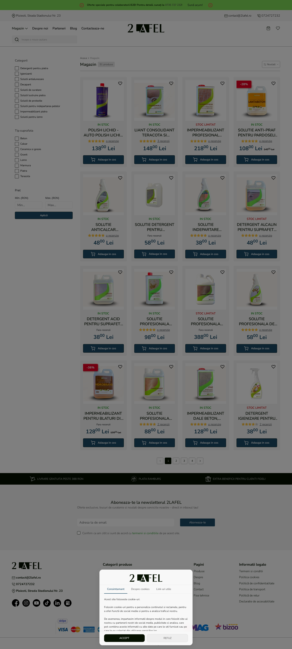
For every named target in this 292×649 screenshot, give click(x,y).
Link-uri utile (163, 589)
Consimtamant (115, 589)
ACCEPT (124, 638)
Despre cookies (140, 589)
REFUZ (168, 638)
